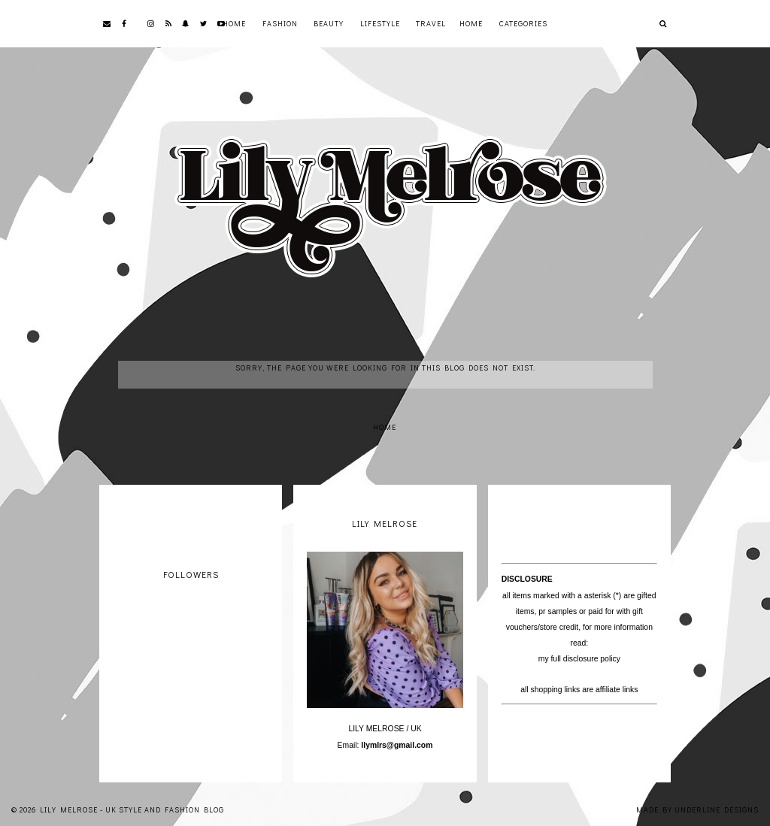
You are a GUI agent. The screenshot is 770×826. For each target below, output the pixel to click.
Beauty (329, 24)
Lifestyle (380, 24)
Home (234, 24)
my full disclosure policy (579, 659)
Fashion (280, 24)
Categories (523, 24)
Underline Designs (717, 810)
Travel (431, 24)
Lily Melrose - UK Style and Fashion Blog (132, 810)
